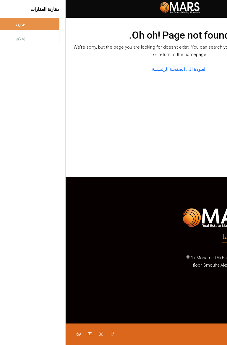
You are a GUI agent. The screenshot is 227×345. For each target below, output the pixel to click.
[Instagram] (34, 334)
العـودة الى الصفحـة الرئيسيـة (113, 69)
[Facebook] (45, 334)
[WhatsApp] (12, 334)
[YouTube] (23, 334)
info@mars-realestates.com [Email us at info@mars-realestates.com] (194, 292)
